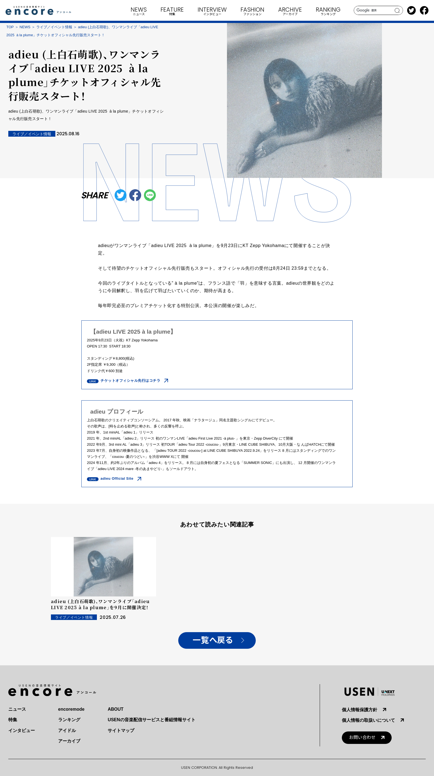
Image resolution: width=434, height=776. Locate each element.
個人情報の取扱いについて (368, 720)
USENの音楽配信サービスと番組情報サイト (151, 719)
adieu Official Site (116, 478)
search (397, 10)
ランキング (69, 719)
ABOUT (115, 709)
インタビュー (21, 730)
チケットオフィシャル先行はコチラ (130, 380)
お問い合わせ (362, 737)
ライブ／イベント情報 (54, 27)
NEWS (25, 27)
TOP (10, 27)
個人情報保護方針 (359, 709)
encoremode (71, 709)
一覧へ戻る (213, 640)
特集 (12, 719)
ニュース (17, 709)
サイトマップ (121, 730)
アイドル (67, 730)
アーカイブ (69, 741)
